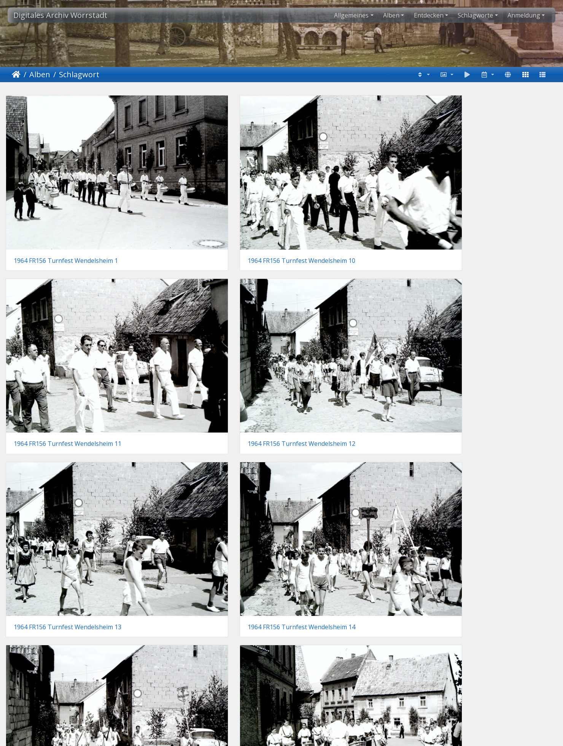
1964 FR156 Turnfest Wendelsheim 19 (349, 433)
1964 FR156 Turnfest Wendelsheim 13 (67, 314)
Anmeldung (523, 15)
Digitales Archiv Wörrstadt (60, 15)
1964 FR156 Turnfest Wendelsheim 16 (490, 314)
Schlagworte (475, 15)
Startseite (16, 74)
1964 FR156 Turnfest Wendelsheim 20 (67, 551)
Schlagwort (79, 74)
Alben (391, 15)
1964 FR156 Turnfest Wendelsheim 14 (208, 314)
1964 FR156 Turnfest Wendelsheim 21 (208, 551)
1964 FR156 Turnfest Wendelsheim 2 (488, 433)
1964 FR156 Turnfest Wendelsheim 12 (490, 196)
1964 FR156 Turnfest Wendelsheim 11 (349, 196)
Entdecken (429, 15)
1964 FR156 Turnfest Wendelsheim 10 (208, 196)
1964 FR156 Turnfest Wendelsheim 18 (208, 433)
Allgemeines (351, 15)
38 (300, 591)
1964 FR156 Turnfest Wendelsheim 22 (349, 551)
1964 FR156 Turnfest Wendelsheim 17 (67, 433)
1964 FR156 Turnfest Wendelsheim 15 (349, 314)
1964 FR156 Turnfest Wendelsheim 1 (66, 196)
